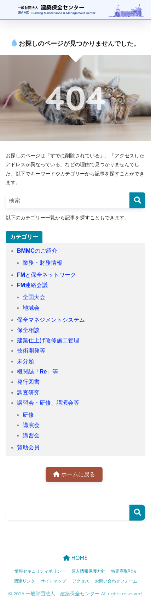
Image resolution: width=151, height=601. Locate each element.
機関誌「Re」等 (37, 372)
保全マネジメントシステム (51, 320)
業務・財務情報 (42, 263)
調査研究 (28, 392)
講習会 (31, 435)
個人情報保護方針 (88, 571)
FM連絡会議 (32, 285)
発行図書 (28, 382)
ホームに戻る (74, 474)
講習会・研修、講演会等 (48, 403)
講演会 (31, 425)
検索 (137, 513)
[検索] (137, 200)
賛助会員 (28, 447)
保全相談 (28, 330)
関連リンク (24, 581)
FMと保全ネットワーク (46, 275)
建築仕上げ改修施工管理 (48, 340)
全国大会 (34, 297)
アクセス (80, 581)
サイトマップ (53, 581)
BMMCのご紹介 (37, 251)
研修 (28, 415)
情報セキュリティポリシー (39, 571)
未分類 (25, 361)
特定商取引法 (124, 571)
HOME (75, 557)
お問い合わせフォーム (116, 581)
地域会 (31, 308)
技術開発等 (31, 351)
